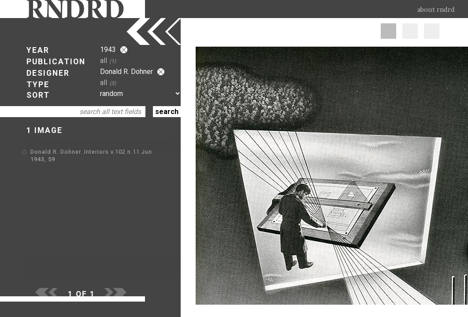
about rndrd (436, 10)
